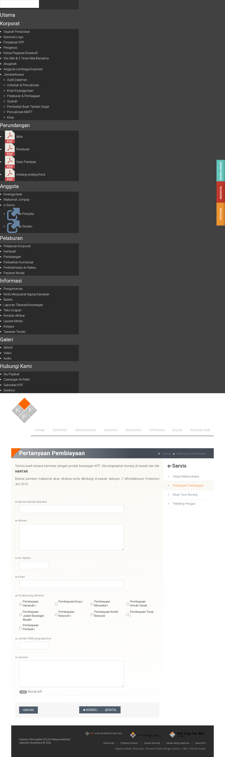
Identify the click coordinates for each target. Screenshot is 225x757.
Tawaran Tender (15, 332)
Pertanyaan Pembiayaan (188, 485)
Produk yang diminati (29, 595)
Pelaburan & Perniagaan (23, 96)
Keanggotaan (13, 194)
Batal (111, 709)
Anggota (220, 192)
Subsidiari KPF (13, 385)
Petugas (220, 214)
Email (19, 576)
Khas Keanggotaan (20, 91)
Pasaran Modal (14, 273)
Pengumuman (13, 289)
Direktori (9, 390)
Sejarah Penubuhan (17, 32)
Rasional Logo (13, 37)
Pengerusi (10, 48)
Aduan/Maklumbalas (186, 476)
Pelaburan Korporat (17, 246)
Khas (10, 117)
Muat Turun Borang (185, 494)
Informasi (11, 281)
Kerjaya (9, 326)
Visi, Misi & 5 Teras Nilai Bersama (26, 58)
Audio (7, 358)
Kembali (90, 709)
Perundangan (15, 125)
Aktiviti (8, 347)
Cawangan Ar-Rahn (17, 379)
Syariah (12, 101)
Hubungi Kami (16, 366)
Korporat (10, 23)
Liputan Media (13, 321)
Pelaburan (11, 238)
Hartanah (10, 251)
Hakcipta (200, 743)
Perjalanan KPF (14, 42)
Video (8, 353)
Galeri (6, 339)
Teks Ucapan (12, 310)
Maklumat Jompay (17, 199)
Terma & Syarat (129, 743)
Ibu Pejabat (11, 374)
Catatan (21, 657)
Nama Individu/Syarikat (31, 501)
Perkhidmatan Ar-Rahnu (20, 267)
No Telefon (23, 558)
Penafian (108, 743)
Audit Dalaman (17, 80)
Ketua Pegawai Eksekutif (21, 53)
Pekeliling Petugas (184, 503)
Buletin (8, 299)
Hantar (28, 710)
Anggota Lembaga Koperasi (23, 69)
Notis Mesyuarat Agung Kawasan (26, 294)
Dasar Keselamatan (177, 743)
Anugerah (10, 64)
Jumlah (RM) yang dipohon (33, 638)
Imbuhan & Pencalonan (23, 85)
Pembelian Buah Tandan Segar (28, 107)
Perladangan (12, 257)
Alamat (21, 520)
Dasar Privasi (152, 743)
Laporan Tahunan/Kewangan (23, 305)
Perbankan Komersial (18, 262)
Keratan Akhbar (14, 315)
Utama (7, 15)
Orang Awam (220, 171)
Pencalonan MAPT (20, 112)
